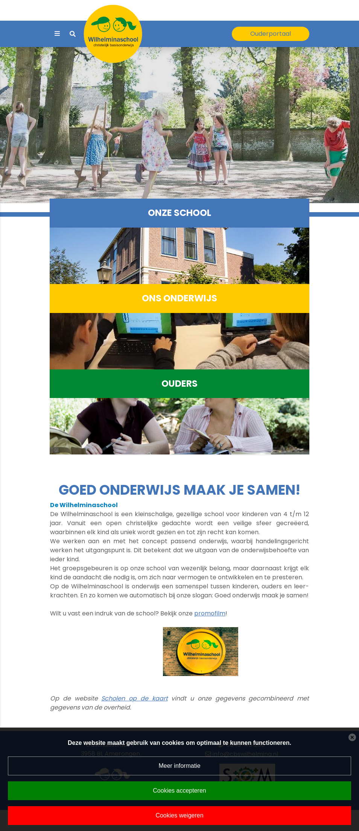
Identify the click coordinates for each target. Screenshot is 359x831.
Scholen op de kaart (134, 698)
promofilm (209, 613)
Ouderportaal (270, 33)
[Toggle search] (73, 34)
